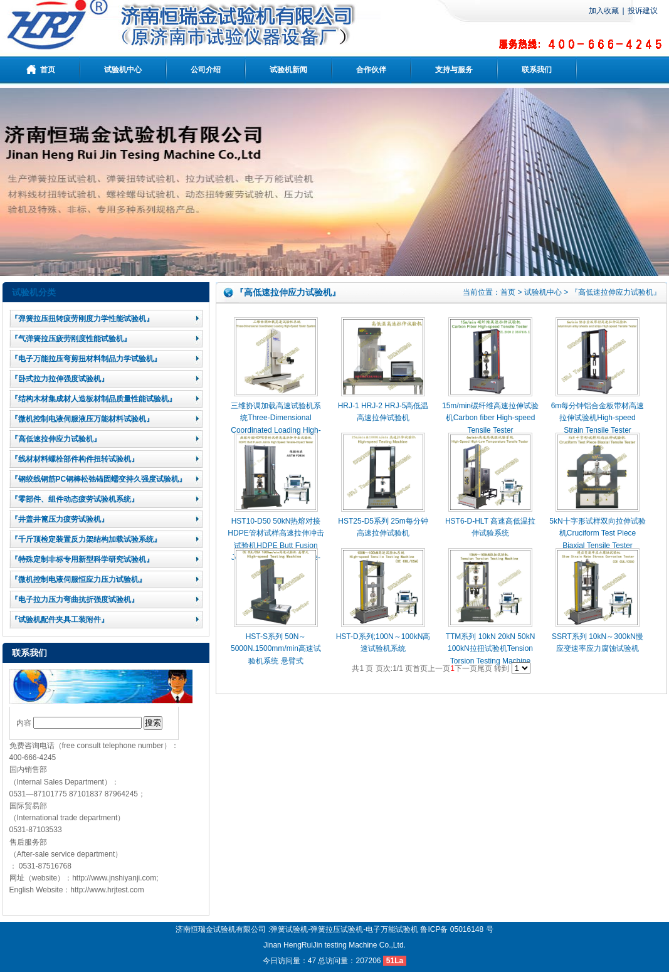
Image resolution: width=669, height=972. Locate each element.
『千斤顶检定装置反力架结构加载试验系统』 (86, 539)
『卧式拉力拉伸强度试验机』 (59, 378)
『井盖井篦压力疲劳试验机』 (59, 519)
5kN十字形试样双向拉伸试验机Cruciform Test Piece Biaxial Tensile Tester (597, 533)
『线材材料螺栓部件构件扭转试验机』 (75, 459)
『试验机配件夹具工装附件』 (59, 619)
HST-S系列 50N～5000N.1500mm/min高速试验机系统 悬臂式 (276, 648)
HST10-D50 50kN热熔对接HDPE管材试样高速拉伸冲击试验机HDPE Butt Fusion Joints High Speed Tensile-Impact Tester (276, 545)
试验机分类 (34, 292)
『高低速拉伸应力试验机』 (56, 439)
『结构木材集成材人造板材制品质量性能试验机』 (93, 398)
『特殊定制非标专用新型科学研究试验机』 (82, 559)
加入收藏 (604, 10)
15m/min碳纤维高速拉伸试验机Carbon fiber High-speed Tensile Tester (490, 417)
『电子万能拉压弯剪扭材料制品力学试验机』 (86, 358)
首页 (507, 292)
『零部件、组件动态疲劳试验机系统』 (75, 499)
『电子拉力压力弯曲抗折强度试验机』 (75, 599)
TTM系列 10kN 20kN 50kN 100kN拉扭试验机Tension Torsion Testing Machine (490, 648)
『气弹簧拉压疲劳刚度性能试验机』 (71, 338)
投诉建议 (643, 10)
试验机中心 (543, 292)
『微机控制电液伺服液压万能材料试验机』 (82, 419)
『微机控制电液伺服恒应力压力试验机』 (78, 579)
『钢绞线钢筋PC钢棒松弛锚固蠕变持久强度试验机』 (99, 479)
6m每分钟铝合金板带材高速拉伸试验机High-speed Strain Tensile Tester (598, 417)
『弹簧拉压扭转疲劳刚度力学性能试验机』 (82, 318)
